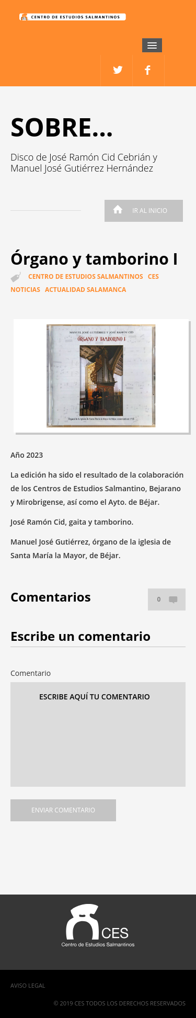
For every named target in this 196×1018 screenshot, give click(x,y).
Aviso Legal (27, 985)
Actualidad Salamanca (85, 289)
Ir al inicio (137, 210)
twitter (149, 70)
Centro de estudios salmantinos (85, 276)
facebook (117, 70)
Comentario (30, 673)
